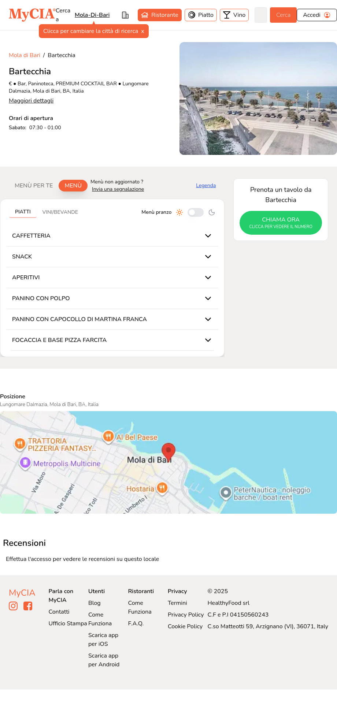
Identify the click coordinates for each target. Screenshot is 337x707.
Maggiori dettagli (31, 101)
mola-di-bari (92, 15)
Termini (177, 603)
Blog (94, 603)
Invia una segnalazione (118, 189)
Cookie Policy (185, 626)
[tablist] (48, 185)
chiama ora (280, 223)
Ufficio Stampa (68, 623)
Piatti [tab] (23, 211)
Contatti (59, 612)
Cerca (283, 15)
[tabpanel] (112, 278)
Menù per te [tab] (34, 186)
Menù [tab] (73, 186)
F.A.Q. (136, 623)
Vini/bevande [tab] (60, 212)
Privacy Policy (186, 615)
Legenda (206, 185)
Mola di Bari (24, 55)
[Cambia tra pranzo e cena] (196, 212)
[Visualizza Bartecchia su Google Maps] (168, 462)
